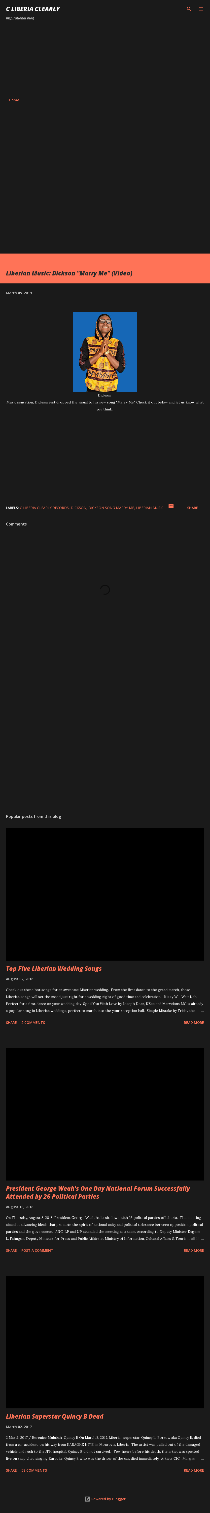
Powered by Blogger (105, 1499)
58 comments (34, 1470)
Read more (194, 1022)
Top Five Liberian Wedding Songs (54, 968)
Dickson (78, 507)
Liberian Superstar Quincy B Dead (55, 1416)
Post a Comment (37, 1250)
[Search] (189, 9)
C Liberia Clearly (33, 9)
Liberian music (150, 507)
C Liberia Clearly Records (44, 507)
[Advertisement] (105, 59)
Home (14, 100)
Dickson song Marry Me (111, 507)
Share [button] (192, 507)
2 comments (33, 1022)
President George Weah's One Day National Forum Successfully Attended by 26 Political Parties (98, 1192)
